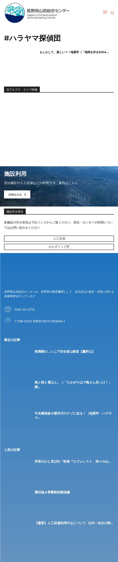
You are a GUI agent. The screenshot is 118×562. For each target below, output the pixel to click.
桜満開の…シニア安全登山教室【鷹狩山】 (65, 351)
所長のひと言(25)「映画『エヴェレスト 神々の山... (73, 461)
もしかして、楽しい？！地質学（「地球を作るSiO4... (74, 52)
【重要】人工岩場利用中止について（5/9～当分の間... (74, 523)
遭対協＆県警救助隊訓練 (52, 492)
